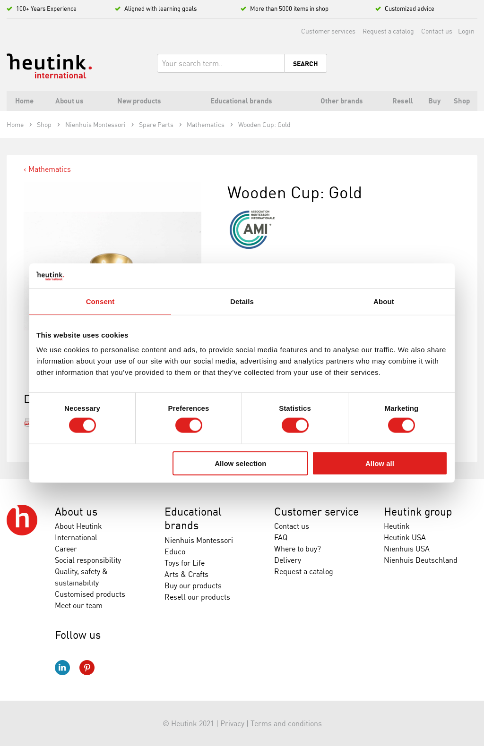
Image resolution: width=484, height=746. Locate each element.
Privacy (232, 723)
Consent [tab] (100, 301)
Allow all (379, 463)
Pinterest (87, 667)
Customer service (316, 511)
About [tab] (383, 301)
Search (305, 63)
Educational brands (193, 519)
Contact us (436, 31)
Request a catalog (388, 31)
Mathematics (49, 169)
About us (76, 511)
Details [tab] (242, 301)
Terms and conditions (286, 723)
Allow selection (240, 463)
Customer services (328, 31)
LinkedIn (62, 667)
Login (466, 31)
